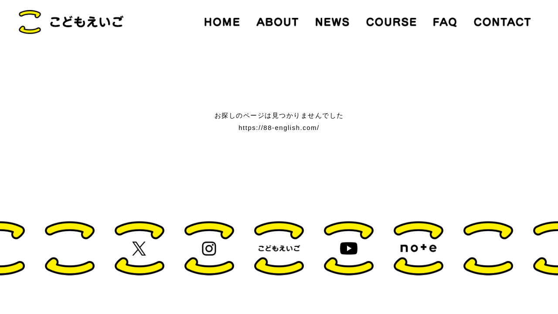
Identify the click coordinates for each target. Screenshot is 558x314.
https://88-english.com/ (278, 127)
